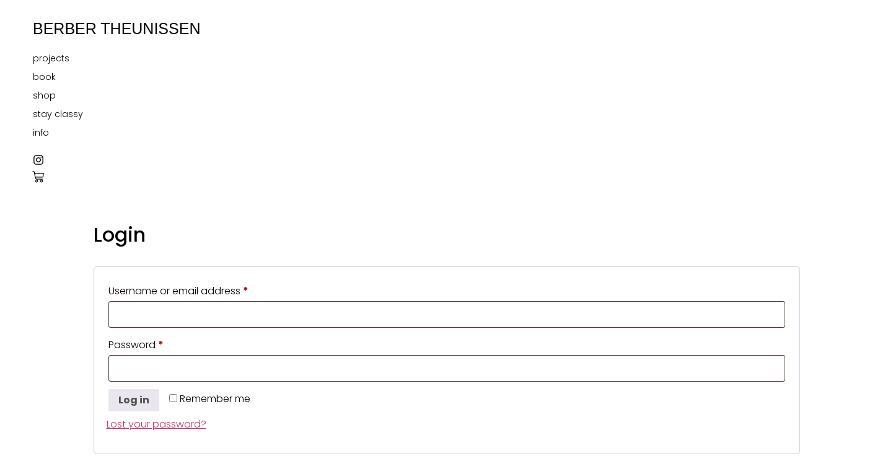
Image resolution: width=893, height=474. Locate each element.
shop (44, 95)
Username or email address (199, 289)
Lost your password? (156, 424)
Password (157, 343)
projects (51, 58)
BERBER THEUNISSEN (116, 28)
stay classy (58, 114)
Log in (133, 400)
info (41, 132)
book (44, 77)
